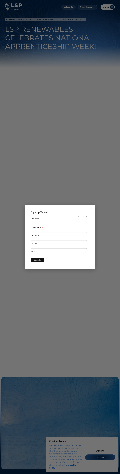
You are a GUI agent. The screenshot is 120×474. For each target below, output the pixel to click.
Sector (33, 251)
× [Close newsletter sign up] (92, 208)
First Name (35, 219)
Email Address (37, 227)
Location (34, 243)
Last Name (35, 235)
